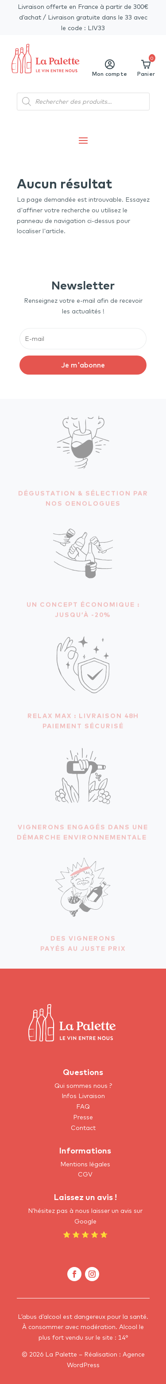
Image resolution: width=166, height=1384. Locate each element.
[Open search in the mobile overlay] (83, 101)
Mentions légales (85, 1164)
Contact (83, 1128)
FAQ (83, 1106)
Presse (83, 1117)
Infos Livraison (83, 1096)
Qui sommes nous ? (83, 1086)
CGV (85, 1174)
